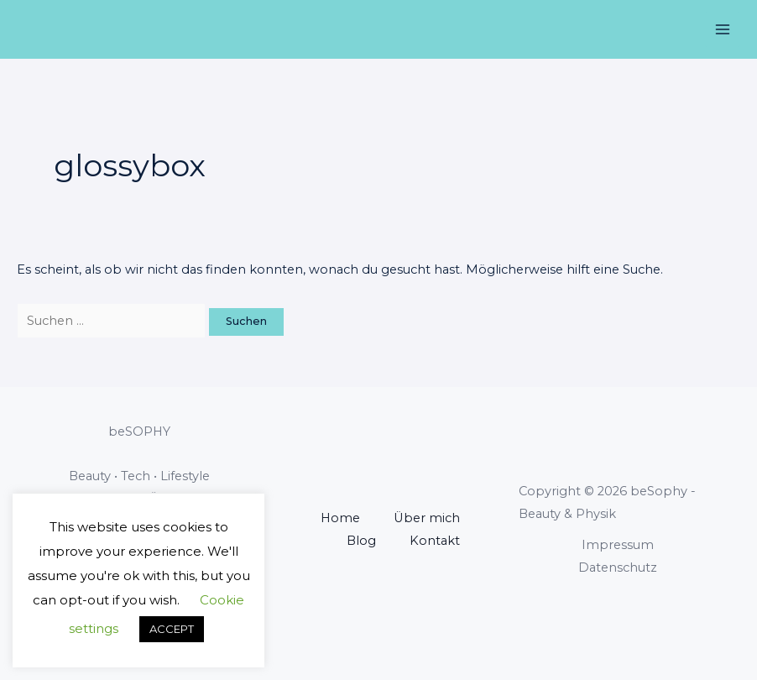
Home (340, 518)
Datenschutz (617, 567)
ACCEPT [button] (171, 629)
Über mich (427, 518)
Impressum (618, 544)
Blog (361, 540)
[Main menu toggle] (722, 29)
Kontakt (435, 540)
